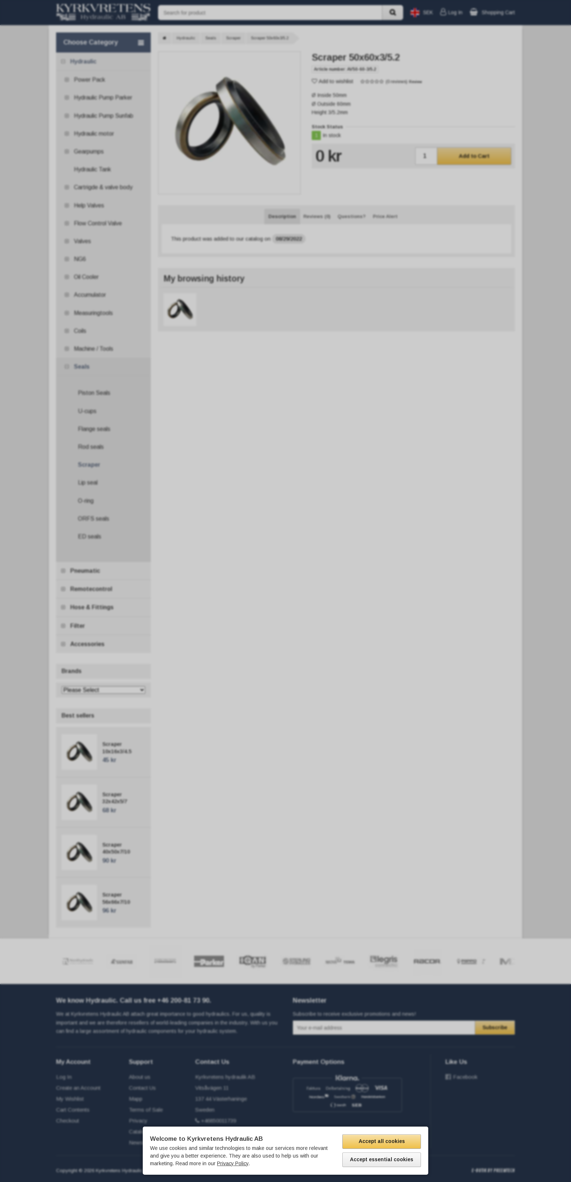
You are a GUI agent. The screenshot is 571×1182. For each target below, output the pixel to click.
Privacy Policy (232, 1163)
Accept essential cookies (381, 1159)
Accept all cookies (382, 1141)
